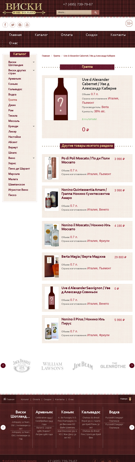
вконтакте (20, 25)
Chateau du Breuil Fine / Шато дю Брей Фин (91, 434)
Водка (114, 412)
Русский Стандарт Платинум (114, 419)
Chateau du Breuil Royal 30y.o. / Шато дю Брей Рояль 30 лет (91, 423)
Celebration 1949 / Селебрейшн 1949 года (44, 421)
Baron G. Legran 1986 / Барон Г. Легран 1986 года (44, 431)
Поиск (95, 12)
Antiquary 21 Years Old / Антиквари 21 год (20, 435)
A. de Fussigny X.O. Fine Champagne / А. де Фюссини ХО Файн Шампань (67, 423)
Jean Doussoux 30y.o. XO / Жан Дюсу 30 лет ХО (67, 434)
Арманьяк (44, 412)
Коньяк (67, 412)
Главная (15, 35)
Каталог (41, 35)
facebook (5, 25)
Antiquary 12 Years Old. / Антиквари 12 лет (20, 425)
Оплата (67, 35)
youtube (27, 25)
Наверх (124, 399)
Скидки (91, 35)
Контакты (118, 35)
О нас (13, 43)
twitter (12, 25)
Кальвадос (91, 412)
